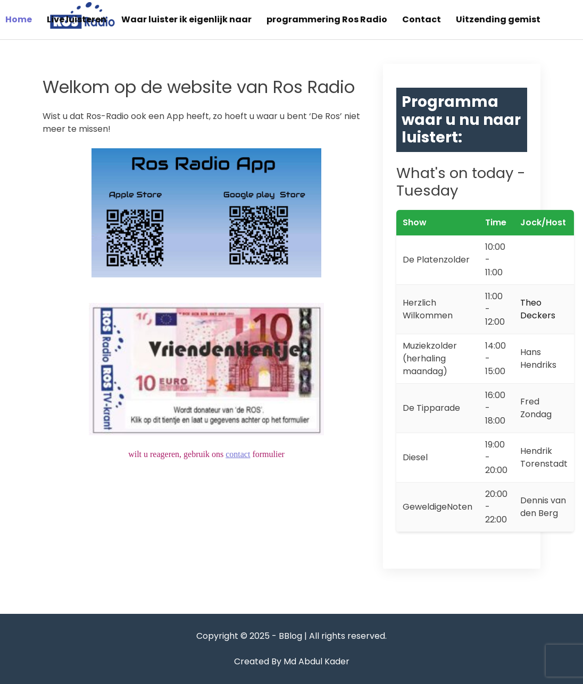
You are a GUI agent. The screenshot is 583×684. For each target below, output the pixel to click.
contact (238, 454)
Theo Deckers (537, 309)
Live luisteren (76, 19)
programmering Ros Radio (326, 19)
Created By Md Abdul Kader (291, 661)
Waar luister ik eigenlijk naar (186, 19)
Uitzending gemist (498, 19)
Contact (421, 19)
